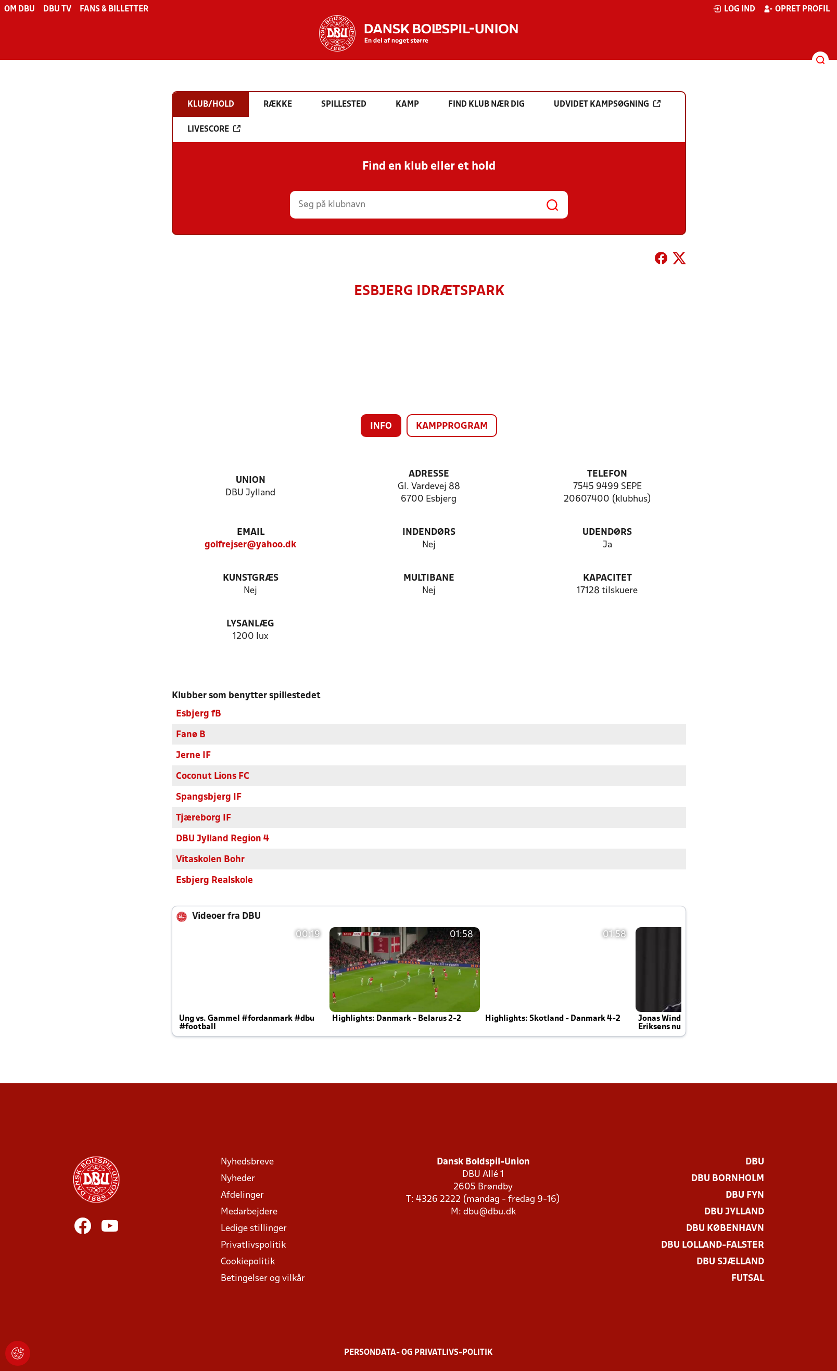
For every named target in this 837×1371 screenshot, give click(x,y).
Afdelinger (242, 1194)
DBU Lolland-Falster (712, 1244)
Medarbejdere (249, 1211)
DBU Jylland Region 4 (222, 838)
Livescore (213, 129)
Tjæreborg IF (203, 817)
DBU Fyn (745, 1194)
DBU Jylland (734, 1211)
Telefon (607, 474)
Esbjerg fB (198, 713)
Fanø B (191, 734)
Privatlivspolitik (253, 1244)
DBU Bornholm (727, 1178)
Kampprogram (452, 426)
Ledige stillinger (254, 1228)
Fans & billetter (114, 9)
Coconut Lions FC (212, 776)
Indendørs (428, 532)
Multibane (428, 578)
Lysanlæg (250, 624)
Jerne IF (193, 755)
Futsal (747, 1278)
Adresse (429, 474)
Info (381, 426)
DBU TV (57, 9)
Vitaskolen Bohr (210, 859)
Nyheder (238, 1178)
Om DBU (19, 9)
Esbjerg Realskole (214, 880)
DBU (754, 1161)
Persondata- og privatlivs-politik (418, 1352)
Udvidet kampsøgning (607, 104)
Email (250, 532)
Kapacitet (607, 578)
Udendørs (607, 532)
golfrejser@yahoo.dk (250, 545)
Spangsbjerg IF (209, 796)
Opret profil (797, 9)
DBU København (725, 1228)
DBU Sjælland (730, 1261)
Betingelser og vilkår (263, 1278)
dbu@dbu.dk (489, 1211)
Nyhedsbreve (247, 1161)
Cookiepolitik (248, 1261)
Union (250, 480)
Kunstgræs (250, 578)
